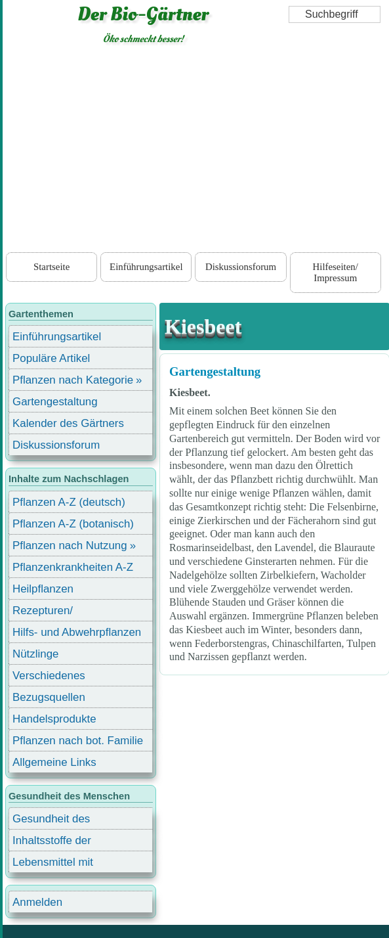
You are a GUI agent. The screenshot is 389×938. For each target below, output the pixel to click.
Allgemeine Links (54, 762)
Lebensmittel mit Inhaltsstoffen (52, 864)
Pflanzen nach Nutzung (69, 545)
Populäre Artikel (51, 358)
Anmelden (37, 902)
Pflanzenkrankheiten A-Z (72, 567)
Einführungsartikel (146, 266)
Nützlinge (35, 654)
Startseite (51, 266)
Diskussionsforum (240, 266)
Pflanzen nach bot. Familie (77, 740)
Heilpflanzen (42, 589)
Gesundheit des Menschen (51, 821)
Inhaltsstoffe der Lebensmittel (51, 842)
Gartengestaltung (214, 371)
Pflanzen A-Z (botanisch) (73, 524)
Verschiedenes (48, 675)
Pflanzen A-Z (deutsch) (68, 502)
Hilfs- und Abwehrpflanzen (76, 632)
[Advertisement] (196, 151)
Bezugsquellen (48, 697)
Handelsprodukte (54, 719)
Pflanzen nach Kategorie (72, 380)
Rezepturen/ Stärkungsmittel (50, 612)
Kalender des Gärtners (68, 423)
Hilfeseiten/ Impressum (335, 271)
